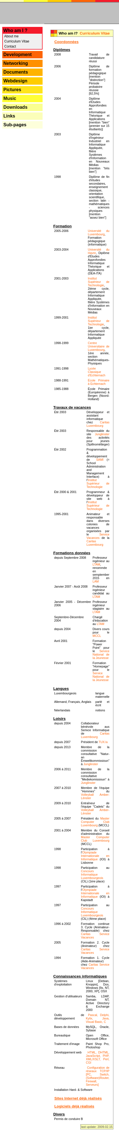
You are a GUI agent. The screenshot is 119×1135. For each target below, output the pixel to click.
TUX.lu (103, 742)
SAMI (99, 459)
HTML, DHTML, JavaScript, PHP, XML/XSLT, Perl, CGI (97, 1057)
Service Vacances (98, 536)
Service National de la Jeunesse (100, 654)
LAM (95, 581)
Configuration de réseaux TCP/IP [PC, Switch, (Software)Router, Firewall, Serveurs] (97, 1076)
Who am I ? (15, 30)
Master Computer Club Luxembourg (95, 822)
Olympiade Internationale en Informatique (95, 856)
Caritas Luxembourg (98, 424)
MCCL (96, 635)
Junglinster (102, 434)
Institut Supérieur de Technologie (98, 282)
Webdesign (15, 80)
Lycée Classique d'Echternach (96, 372)
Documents (15, 72)
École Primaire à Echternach (98, 382)
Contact (9, 46)
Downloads (15, 107)
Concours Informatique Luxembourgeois (92, 874)
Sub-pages (15, 124)
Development (17, 54)
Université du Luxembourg (98, 232)
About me (11, 36)
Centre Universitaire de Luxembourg (98, 346)
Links (9, 116)
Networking (15, 63)
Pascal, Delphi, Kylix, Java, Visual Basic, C (97, 1018)
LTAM (96, 564)
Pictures (12, 89)
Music (9, 98)
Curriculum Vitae (16, 41)
